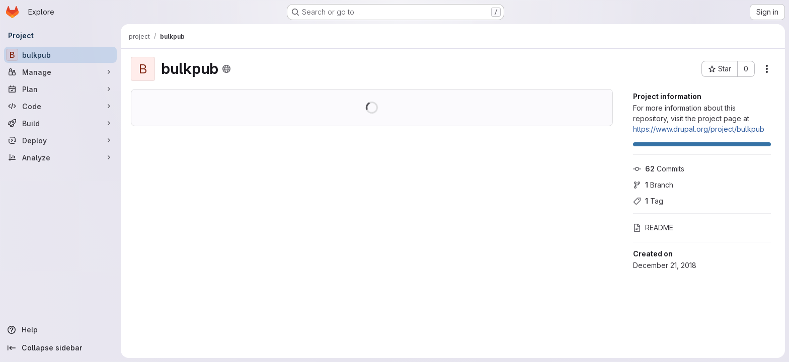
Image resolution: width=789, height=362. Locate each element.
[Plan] (60, 89)
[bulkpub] (60, 55)
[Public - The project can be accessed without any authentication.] (226, 69)
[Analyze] (60, 157)
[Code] (60, 106)
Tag (648, 201)
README (653, 227)
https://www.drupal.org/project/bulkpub (698, 129)
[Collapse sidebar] (60, 348)
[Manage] (60, 72)
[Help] (60, 330)
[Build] (60, 123)
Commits (658, 168)
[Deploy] (60, 140)
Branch (653, 184)
